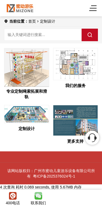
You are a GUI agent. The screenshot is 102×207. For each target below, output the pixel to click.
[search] (90, 35)
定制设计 (47, 21)
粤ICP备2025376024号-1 (54, 176)
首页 (32, 21)
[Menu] (94, 8)
